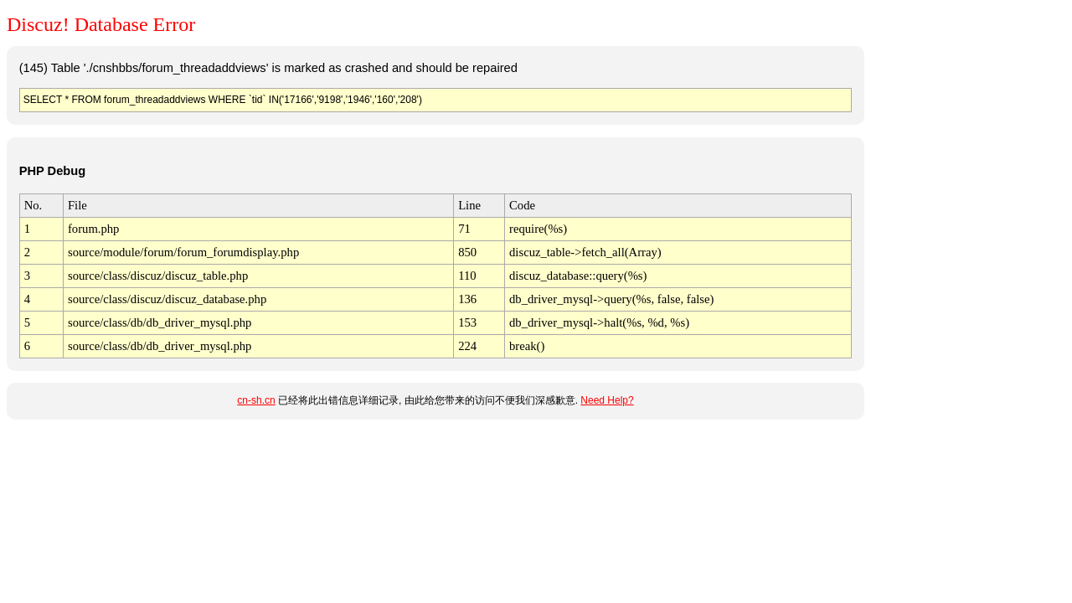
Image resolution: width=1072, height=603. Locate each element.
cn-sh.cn (256, 400)
